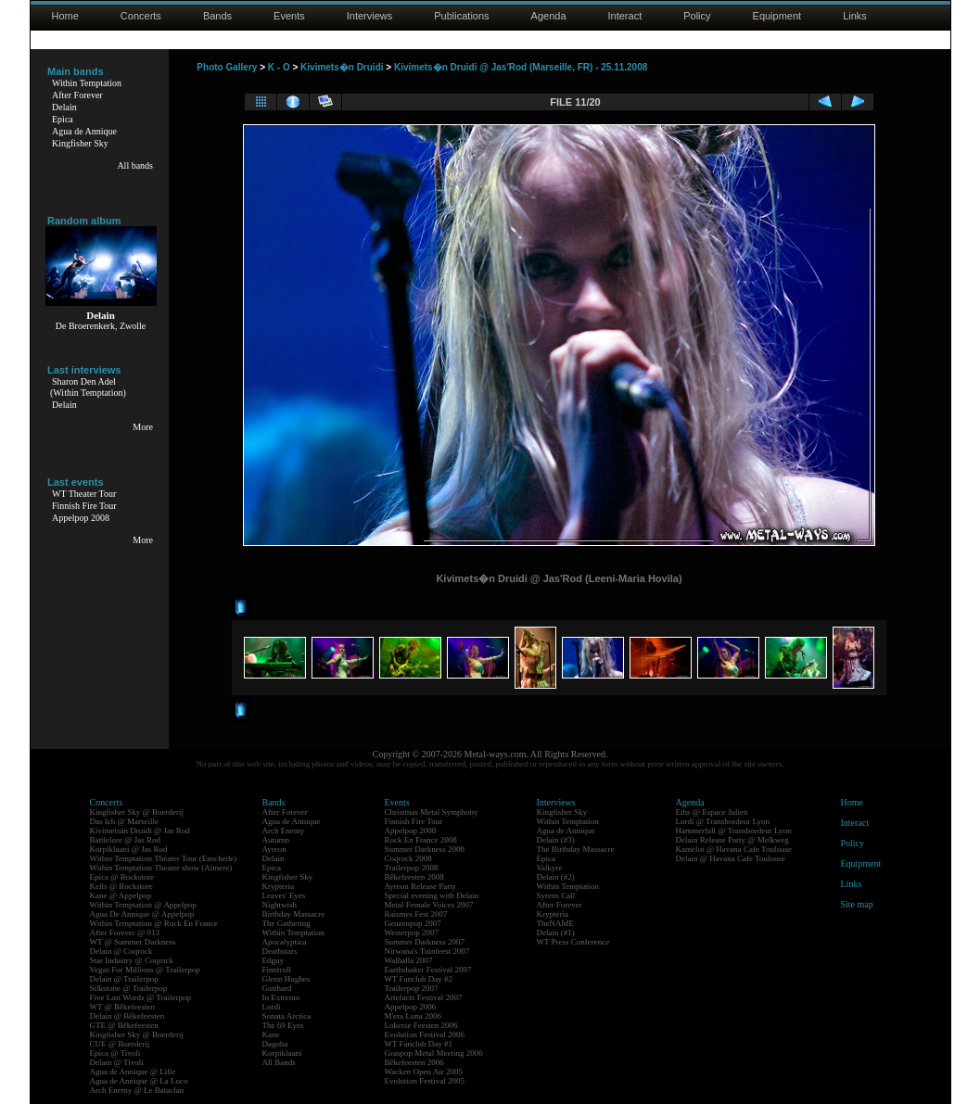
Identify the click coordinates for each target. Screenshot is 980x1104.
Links (855, 15)
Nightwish (280, 904)
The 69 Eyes (283, 1025)
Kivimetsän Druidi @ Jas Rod (140, 830)
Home (65, 15)
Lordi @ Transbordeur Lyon (723, 821)
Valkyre (550, 867)
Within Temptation (86, 83)
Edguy (273, 960)
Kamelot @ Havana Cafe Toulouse (734, 849)
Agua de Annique (84, 131)
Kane (271, 1034)
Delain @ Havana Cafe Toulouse (730, 858)
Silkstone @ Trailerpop (129, 988)
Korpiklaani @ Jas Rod (129, 849)
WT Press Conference (573, 941)
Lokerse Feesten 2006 (421, 1025)
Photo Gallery (227, 67)
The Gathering (286, 923)
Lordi (271, 1006)
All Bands (279, 1062)
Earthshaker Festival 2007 (428, 969)
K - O (279, 67)
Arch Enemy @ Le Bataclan (137, 1090)
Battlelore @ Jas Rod (125, 839)
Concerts (141, 15)
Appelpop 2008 (80, 518)
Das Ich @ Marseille (124, 821)
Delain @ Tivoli (117, 1062)
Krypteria (278, 886)
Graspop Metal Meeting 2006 (434, 1053)
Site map (857, 904)
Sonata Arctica (287, 1016)
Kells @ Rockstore (121, 886)
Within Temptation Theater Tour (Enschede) (163, 858)
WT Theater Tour (84, 494)
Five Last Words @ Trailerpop (140, 997)
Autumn (276, 839)
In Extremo (281, 997)
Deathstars (280, 951)
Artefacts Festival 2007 (424, 997)
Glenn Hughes (286, 978)
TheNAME (556, 923)
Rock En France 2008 (421, 839)
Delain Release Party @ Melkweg (732, 839)
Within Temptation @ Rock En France (154, 923)
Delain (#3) (556, 839)
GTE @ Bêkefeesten (124, 1025)
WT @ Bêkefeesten (123, 1006)
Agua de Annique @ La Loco (139, 1080)
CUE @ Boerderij (120, 1043)
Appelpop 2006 (411, 1006)
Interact (625, 15)
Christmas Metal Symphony (431, 812)
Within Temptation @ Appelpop (143, 904)
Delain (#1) (556, 932)
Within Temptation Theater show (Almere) (161, 867)
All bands (135, 165)
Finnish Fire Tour (84, 506)
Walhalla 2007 (409, 960)
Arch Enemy (283, 830)
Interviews (370, 15)
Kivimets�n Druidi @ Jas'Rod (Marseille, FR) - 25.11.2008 (520, 67)
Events (289, 15)
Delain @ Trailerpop (124, 978)
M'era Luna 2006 (413, 1016)
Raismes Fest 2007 (416, 914)
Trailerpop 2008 (412, 867)
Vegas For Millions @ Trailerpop (145, 969)
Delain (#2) (556, 877)
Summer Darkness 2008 (425, 849)
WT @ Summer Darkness (133, 941)
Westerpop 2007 (412, 932)
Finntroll (277, 969)
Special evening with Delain (432, 895)
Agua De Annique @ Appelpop (142, 914)
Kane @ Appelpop (121, 895)
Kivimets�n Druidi (341, 67)
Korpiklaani (282, 1053)
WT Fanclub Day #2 (419, 978)
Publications (461, 15)
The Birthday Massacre (576, 849)
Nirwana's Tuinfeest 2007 (427, 951)
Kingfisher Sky (80, 143)
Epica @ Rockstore (122, 877)
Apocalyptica (284, 941)
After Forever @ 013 (125, 932)
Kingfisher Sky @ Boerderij (137, 812)
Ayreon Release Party (421, 886)
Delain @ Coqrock (121, 951)
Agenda (548, 15)
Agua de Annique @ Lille (133, 1071)
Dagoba (275, 1043)
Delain (64, 107)
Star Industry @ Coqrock (132, 960)
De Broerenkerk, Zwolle (101, 326)
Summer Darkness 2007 (425, 941)
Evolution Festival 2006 (425, 1034)
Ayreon (274, 849)
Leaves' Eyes (284, 895)
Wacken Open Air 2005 (424, 1071)
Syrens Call (556, 895)
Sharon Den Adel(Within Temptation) (88, 387)
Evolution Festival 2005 (425, 1080)
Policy (696, 15)
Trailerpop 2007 (412, 988)
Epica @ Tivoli (115, 1053)
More (143, 427)
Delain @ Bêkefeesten (127, 1016)
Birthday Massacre (293, 914)
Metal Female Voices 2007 (429, 904)
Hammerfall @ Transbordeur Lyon (734, 830)
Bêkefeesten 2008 (414, 877)
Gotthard (277, 988)
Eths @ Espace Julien (712, 812)
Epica (62, 119)
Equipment (777, 15)
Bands (217, 15)
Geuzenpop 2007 (413, 923)
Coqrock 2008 (408, 858)
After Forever (77, 95)
